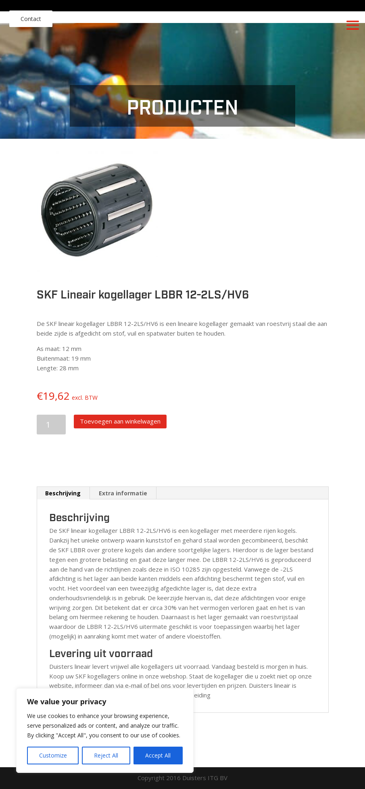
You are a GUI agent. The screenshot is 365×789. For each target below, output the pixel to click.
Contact (31, 19)
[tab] (63, 493)
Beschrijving (63, 493)
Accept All (158, 755)
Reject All (106, 755)
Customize (53, 755)
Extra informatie (123, 493)
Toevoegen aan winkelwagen (120, 421)
